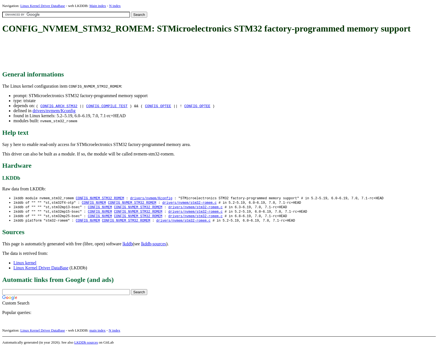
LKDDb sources (86, 344)
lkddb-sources (153, 245)
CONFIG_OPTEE (158, 105)
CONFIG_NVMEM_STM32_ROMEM (100, 198)
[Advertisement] (104, 52)
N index (115, 6)
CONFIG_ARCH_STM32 (58, 105)
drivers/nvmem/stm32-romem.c (189, 203)
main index (97, 332)
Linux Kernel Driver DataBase (42, 6)
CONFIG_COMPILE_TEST (106, 105)
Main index (97, 6)
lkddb (128, 245)
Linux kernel (24, 264)
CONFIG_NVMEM (94, 203)
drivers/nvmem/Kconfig (53, 110)
